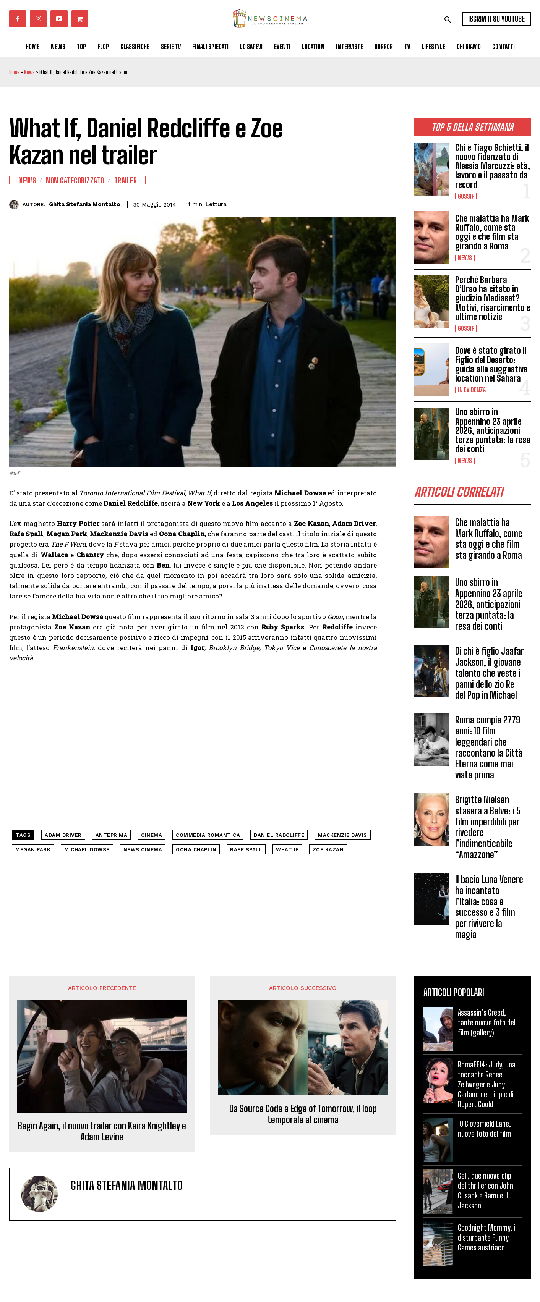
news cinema (142, 849)
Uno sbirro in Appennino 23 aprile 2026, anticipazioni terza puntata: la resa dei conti (492, 430)
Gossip (466, 196)
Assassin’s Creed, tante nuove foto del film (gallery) (487, 1022)
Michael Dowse (87, 849)
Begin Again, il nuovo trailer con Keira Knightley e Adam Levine (102, 1131)
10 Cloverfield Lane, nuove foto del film (484, 1128)
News (29, 72)
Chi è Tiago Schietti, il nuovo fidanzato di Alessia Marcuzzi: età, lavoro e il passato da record (492, 166)
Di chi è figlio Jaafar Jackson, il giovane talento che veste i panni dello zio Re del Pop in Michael (489, 672)
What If (287, 849)
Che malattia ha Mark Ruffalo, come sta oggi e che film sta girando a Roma (492, 232)
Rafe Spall (246, 849)
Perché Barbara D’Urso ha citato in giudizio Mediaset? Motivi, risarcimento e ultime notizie (492, 298)
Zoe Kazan (328, 849)
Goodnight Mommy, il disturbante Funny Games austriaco (487, 1237)
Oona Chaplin (196, 849)
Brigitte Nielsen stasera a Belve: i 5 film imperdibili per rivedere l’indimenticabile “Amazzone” (488, 827)
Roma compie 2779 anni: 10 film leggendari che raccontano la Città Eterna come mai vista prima (488, 747)
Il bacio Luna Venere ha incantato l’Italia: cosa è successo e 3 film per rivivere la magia (489, 907)
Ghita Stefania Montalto (84, 204)
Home (14, 72)
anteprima (112, 835)
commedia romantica (208, 835)
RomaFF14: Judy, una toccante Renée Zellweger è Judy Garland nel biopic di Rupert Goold (487, 1084)
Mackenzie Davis (342, 835)
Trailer (125, 180)
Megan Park (32, 849)
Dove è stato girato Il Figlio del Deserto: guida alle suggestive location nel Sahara (491, 364)
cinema (151, 835)
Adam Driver (63, 835)
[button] (448, 20)
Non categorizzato (75, 180)
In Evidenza (472, 390)
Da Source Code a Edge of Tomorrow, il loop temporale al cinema (303, 1114)
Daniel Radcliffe (279, 835)
